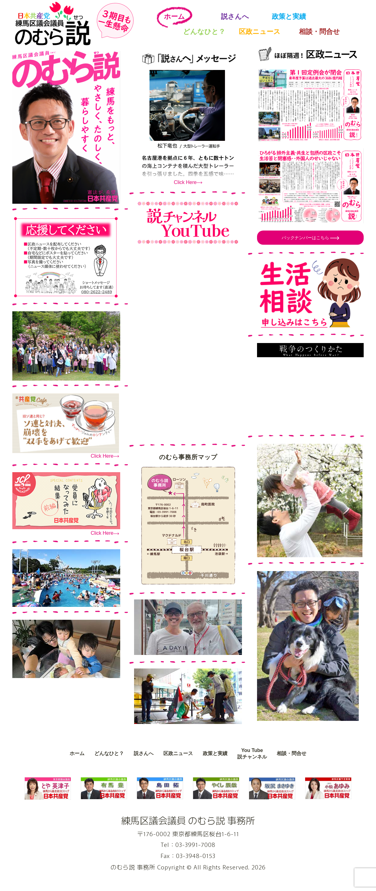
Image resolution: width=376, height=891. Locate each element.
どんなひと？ (204, 31)
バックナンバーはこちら (306, 237)
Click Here (102, 456)
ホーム (174, 16)
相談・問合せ (319, 31)
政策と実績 (289, 16)
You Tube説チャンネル (252, 753)
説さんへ (235, 16)
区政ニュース (259, 31)
